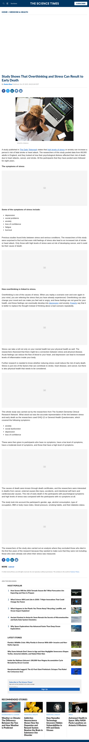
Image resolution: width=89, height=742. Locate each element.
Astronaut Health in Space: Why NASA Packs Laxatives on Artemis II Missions (78, 722)
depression (54, 303)
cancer (11, 567)
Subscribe (81, 3)
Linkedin (12, 91)
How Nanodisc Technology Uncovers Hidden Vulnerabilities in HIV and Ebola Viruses (54, 724)
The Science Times (44, 3)
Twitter (8, 91)
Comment (16, 91)
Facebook (3, 91)
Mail (21, 91)
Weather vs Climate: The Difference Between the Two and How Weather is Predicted (11, 723)
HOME (5, 12)
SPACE (71, 715)
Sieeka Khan (8, 84)
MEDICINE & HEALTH (19, 12)
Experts (73, 303)
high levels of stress (56, 150)
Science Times (75, 572)
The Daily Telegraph (28, 150)
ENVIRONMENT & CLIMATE (10, 715)
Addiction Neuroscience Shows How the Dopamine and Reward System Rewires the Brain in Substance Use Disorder (33, 726)
